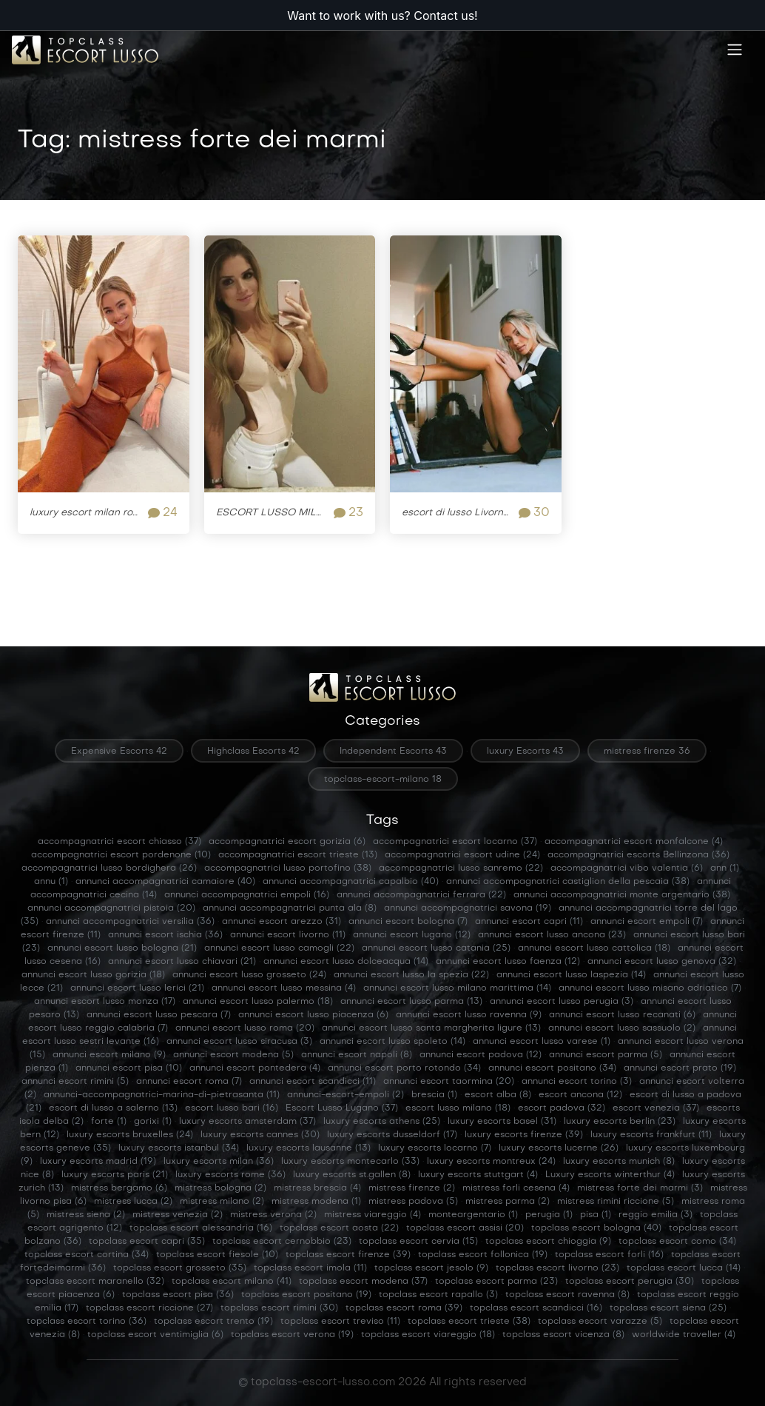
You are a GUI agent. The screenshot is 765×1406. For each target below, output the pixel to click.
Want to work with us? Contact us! (382, 15)
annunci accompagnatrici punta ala (290, 908)
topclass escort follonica (482, 1255)
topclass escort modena (363, 1281)
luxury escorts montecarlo (350, 1161)
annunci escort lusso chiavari (182, 961)
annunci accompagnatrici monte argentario (621, 895)
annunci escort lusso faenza (508, 961)
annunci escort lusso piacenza (313, 1015)
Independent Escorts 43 (393, 751)
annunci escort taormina (448, 1081)
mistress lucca (133, 1201)
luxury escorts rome (230, 1175)
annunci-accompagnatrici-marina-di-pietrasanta (162, 1095)
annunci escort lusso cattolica (594, 948)
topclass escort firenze (348, 1255)
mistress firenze (411, 1188)
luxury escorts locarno (434, 1148)
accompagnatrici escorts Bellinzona (638, 855)
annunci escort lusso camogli (279, 948)
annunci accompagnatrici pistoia (111, 908)
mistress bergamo (119, 1188)
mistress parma (507, 1201)
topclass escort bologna (596, 1228)
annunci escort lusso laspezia (571, 975)
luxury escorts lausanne (308, 1148)
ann (724, 868)
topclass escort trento (213, 1321)
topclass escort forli (609, 1255)
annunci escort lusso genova (661, 961)
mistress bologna (220, 1188)
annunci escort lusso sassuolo (621, 1028)
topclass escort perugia (629, 1281)
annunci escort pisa (128, 1068)
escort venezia (656, 1108)
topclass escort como (677, 1241)
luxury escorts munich (619, 1161)
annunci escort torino (577, 1081)
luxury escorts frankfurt (651, 1135)
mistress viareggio (372, 1215)
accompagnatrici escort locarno (455, 841)
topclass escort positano (306, 1294)
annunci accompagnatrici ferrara (421, 895)
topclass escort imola (310, 1268)
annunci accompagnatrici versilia (130, 921)
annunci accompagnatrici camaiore (165, 881)
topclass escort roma (404, 1308)
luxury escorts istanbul (178, 1148)
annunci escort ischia (165, 935)
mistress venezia (177, 1215)
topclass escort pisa (178, 1294)
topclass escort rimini (279, 1308)
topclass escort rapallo (438, 1294)
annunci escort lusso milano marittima (457, 988)
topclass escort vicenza (563, 1334)
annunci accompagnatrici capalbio (351, 881)
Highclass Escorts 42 (253, 751)
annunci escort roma (189, 1081)
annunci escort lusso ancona (552, 935)
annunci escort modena (233, 1055)
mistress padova (413, 1201)
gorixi (153, 1121)
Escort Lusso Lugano (342, 1108)
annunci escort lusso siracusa (239, 1041)
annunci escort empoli (646, 921)
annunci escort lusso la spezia (411, 975)
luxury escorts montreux (491, 1161)
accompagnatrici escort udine (462, 855)
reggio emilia (655, 1215)
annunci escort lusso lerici (137, 988)
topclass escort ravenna (567, 1294)
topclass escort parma (496, 1281)
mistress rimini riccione (615, 1201)
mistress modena (316, 1201)
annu (51, 881)
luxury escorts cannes (260, 1135)
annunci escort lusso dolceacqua (345, 961)
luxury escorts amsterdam (247, 1121)
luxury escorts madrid (98, 1161)
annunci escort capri (529, 921)
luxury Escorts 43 (525, 751)
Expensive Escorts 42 (119, 751)
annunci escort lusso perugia (561, 1001)
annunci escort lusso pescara (159, 1015)
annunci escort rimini (75, 1081)
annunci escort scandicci (312, 1081)
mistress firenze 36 (647, 751)
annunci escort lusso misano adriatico (650, 988)
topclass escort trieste (469, 1321)
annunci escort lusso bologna (122, 948)
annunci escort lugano (412, 935)
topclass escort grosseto (179, 1268)
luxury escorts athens (381, 1121)
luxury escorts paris (114, 1175)
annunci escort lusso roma (244, 1028)
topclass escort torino (86, 1321)
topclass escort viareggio (428, 1334)
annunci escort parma (605, 1055)
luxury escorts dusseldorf (392, 1135)
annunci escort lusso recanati (622, 1015)
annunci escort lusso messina (284, 988)
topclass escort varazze (600, 1321)
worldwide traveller (683, 1334)
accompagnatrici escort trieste (297, 855)
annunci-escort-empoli (345, 1095)
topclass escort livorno (557, 1268)
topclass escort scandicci (536, 1308)
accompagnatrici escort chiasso (119, 841)
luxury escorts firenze (524, 1135)
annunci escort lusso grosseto (249, 975)
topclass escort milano (231, 1281)
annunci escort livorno (288, 935)
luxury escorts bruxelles (130, 1135)
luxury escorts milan (219, 1161)
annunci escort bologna (408, 921)
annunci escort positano (552, 1068)
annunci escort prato (680, 1068)
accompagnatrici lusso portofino (287, 868)
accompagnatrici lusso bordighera (109, 868)
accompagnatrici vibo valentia (626, 868)
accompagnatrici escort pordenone (121, 855)
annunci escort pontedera (254, 1068)
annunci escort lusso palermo (258, 1001)
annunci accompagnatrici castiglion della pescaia (568, 881)
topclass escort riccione (149, 1308)
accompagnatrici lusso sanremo (461, 868)
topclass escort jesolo (431, 1268)
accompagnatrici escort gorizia (287, 841)
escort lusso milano (457, 1108)
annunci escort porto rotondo (404, 1068)
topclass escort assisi (465, 1228)
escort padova (561, 1108)
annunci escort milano (109, 1055)
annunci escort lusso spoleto (392, 1041)
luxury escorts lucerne (559, 1148)
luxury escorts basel (502, 1121)
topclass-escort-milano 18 (383, 779)
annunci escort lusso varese (541, 1041)
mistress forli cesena (516, 1188)
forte (109, 1121)
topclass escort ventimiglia (155, 1334)
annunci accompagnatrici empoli (246, 895)
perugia (549, 1215)
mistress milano (222, 1201)
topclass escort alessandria (200, 1228)
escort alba (498, 1095)
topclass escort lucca (684, 1268)
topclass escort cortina (86, 1255)
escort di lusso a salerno (113, 1108)
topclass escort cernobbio (281, 1241)
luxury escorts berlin (619, 1121)
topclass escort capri (147, 1241)
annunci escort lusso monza (104, 1001)
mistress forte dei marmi (640, 1188)
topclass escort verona (292, 1334)
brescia (434, 1095)
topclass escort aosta (339, 1228)
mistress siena (86, 1215)
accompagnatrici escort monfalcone (634, 841)
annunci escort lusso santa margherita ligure (431, 1028)
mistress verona (273, 1215)
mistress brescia (317, 1188)
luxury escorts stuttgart (478, 1175)
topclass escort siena (668, 1308)
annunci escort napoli (356, 1055)
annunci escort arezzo (281, 921)
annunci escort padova (480, 1055)
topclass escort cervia (418, 1241)
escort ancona (580, 1095)
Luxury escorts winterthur (610, 1175)
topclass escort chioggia (548, 1241)
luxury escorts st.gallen (352, 1175)
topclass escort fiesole (217, 1255)
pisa (595, 1215)
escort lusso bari (231, 1108)
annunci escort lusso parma (411, 1001)
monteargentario (473, 1215)
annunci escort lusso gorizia (93, 975)
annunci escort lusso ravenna (469, 1015)
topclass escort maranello (95, 1281)
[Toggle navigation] (734, 63)
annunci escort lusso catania (436, 948)
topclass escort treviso (340, 1321)
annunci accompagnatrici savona (467, 908)
